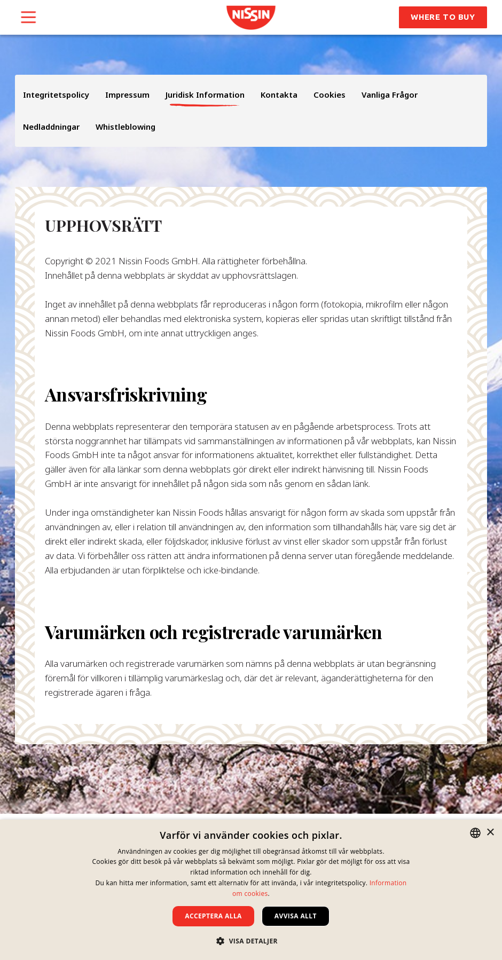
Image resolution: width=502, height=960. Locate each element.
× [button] (490, 833)
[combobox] (475, 833)
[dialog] (251, 890)
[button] (251, 940)
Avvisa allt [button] (295, 915)
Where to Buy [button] (443, 16)
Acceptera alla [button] (213, 915)
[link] (251, 17)
